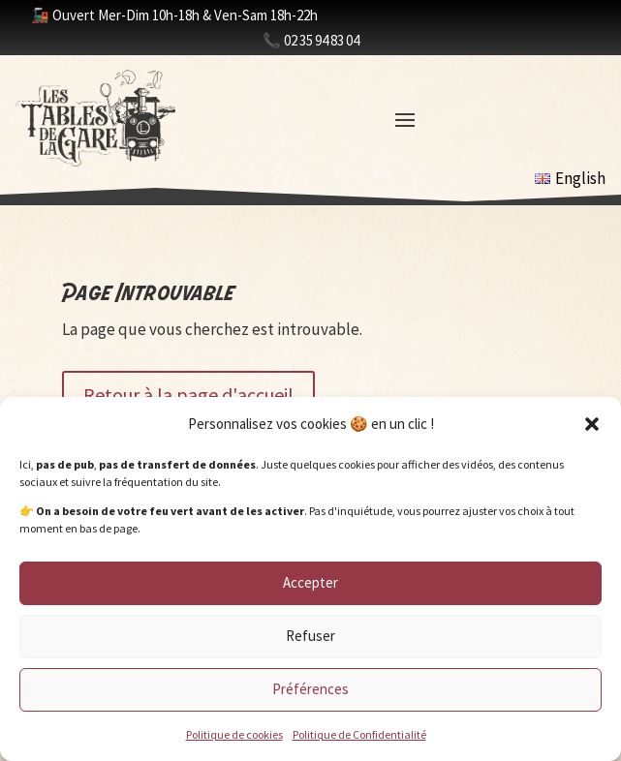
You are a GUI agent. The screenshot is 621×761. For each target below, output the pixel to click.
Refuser (310, 635)
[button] (592, 424)
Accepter (310, 582)
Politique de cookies (234, 734)
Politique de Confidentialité (359, 734)
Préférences (310, 689)
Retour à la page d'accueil (188, 394)
